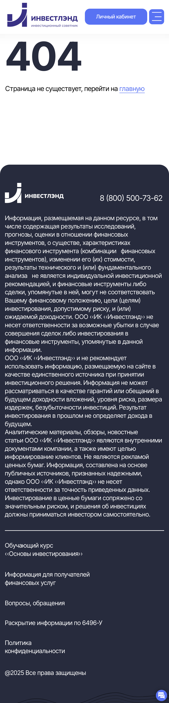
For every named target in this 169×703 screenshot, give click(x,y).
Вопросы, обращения (35, 603)
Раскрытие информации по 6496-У (53, 623)
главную (132, 88)
